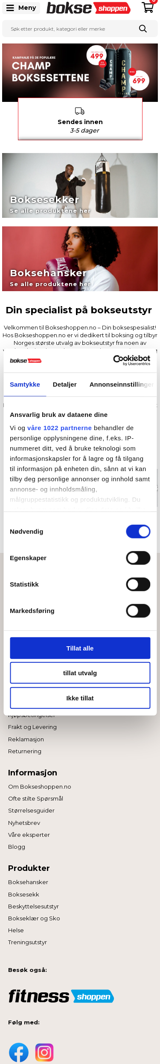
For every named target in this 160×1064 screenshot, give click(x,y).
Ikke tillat (79, 697)
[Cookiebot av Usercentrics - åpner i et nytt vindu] (114, 360)
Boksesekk (23, 891)
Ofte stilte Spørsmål (35, 795)
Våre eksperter (29, 831)
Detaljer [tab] (65, 383)
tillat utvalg (80, 673)
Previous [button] (11, 115)
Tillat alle (80, 647)
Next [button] (149, 115)
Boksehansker (28, 878)
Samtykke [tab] (25, 383)
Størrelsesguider (31, 807)
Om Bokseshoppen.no (39, 783)
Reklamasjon (26, 735)
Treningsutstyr (27, 938)
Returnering (24, 747)
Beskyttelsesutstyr (33, 902)
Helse (16, 926)
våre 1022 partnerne (59, 427)
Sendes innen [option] (80, 117)
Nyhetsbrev (24, 819)
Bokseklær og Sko (34, 914)
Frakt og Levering (32, 723)
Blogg (16, 843)
